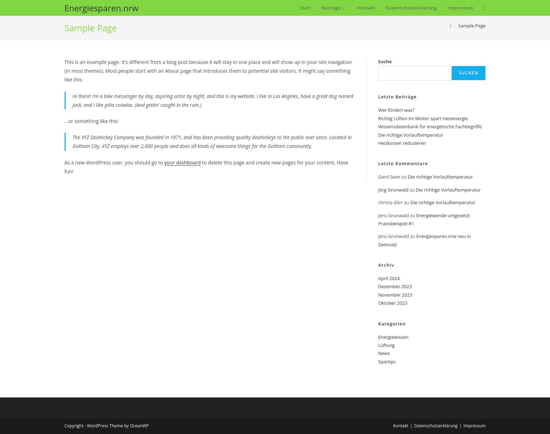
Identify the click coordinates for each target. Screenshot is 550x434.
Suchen (468, 73)
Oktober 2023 (392, 303)
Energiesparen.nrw (102, 8)
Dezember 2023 (395, 286)
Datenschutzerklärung (436, 426)
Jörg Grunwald (393, 190)
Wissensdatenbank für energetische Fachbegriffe (430, 126)
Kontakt (400, 426)
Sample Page (472, 25)
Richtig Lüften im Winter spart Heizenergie (423, 118)
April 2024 (389, 278)
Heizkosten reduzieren (402, 143)
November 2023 (395, 295)
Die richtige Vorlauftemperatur (410, 135)
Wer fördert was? (396, 110)
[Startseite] (451, 25)
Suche (385, 61)
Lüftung (386, 345)
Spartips (387, 361)
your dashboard (182, 162)
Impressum (474, 426)
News (384, 353)
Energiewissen (393, 337)
